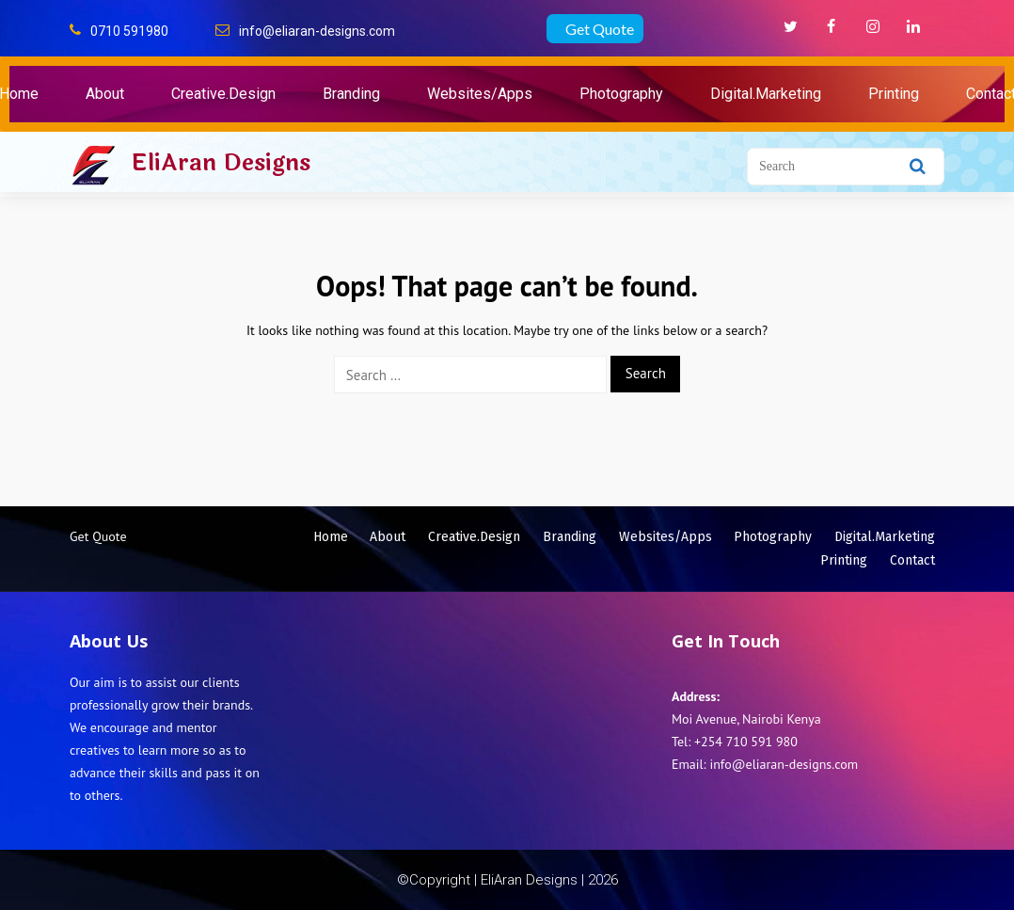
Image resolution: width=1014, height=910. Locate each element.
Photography (621, 94)
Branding (351, 94)
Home (330, 537)
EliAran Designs (220, 163)
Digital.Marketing (765, 94)
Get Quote (599, 29)
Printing (893, 94)
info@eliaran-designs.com (317, 31)
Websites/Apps (479, 94)
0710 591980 (129, 31)
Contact (912, 560)
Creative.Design (223, 94)
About (105, 94)
